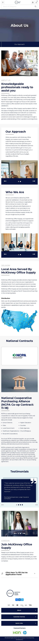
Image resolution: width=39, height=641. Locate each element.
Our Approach (19, 44)
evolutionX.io (19, 639)
